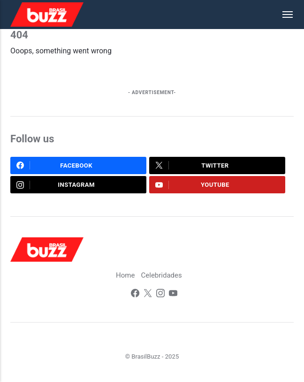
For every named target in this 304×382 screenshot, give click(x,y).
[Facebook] (135, 294)
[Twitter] (148, 294)
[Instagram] (160, 294)
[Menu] (283, 14)
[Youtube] (173, 294)
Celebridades (161, 275)
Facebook (54, 165)
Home (125, 275)
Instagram (55, 185)
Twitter (191, 165)
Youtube (192, 185)
